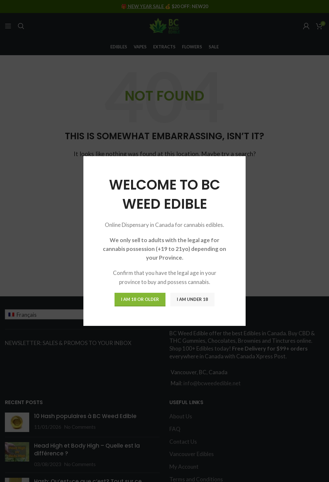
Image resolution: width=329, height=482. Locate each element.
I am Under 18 (192, 299)
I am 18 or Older (140, 299)
